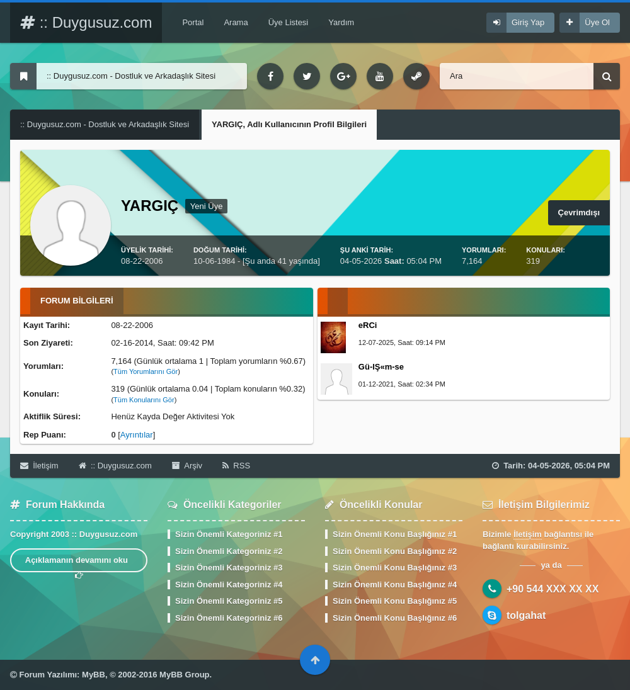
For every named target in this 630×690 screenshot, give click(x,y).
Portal (192, 22)
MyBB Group (184, 674)
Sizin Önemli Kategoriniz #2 (228, 551)
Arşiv (187, 465)
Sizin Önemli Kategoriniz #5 (228, 601)
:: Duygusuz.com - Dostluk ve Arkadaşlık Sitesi (104, 124)
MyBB (93, 674)
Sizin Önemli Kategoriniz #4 (228, 584)
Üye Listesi (288, 22)
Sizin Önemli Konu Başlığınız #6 (395, 618)
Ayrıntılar (136, 434)
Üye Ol (597, 22)
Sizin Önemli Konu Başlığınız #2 (395, 551)
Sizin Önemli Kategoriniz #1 (228, 534)
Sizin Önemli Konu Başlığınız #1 (395, 534)
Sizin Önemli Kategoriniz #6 (228, 618)
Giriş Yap (528, 22)
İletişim (39, 465)
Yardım (341, 22)
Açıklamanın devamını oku (79, 563)
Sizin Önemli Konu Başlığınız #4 (395, 584)
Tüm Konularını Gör (144, 400)
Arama (236, 22)
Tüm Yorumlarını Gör (145, 371)
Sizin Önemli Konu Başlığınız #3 (395, 567)
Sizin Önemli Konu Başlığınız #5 (395, 601)
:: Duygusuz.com (86, 22)
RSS (236, 465)
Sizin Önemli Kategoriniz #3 (228, 567)
